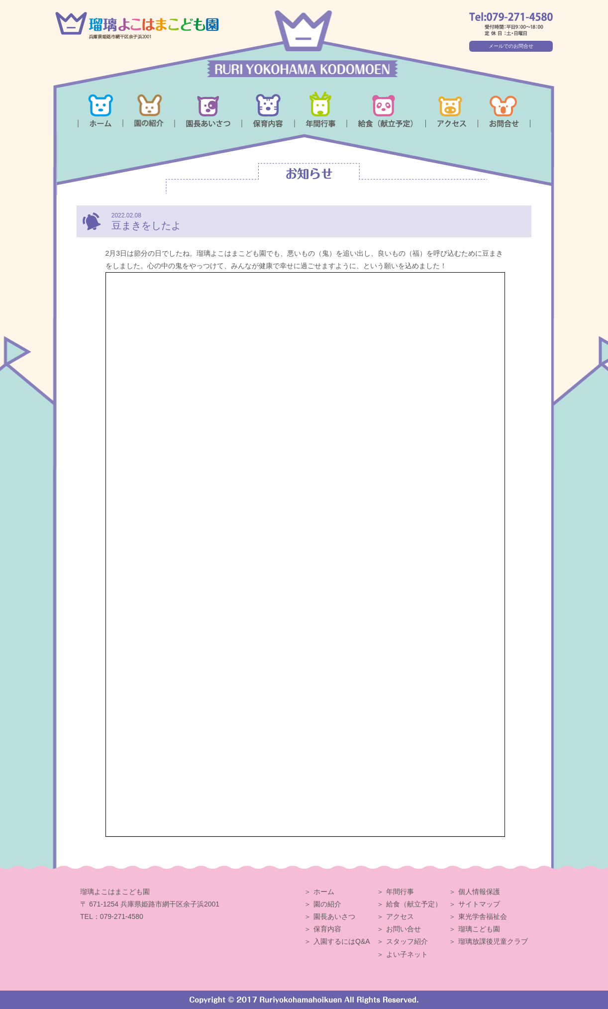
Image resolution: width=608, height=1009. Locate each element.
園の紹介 (327, 904)
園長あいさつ (334, 916)
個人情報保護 (479, 892)
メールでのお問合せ (511, 46)
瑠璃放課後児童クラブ (493, 941)
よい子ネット (407, 954)
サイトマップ (479, 904)
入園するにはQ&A (341, 941)
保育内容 (327, 929)
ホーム (323, 892)
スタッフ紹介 (407, 941)
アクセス (400, 916)
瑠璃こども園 (479, 929)
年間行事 (400, 892)
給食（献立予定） (414, 904)
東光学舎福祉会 (482, 916)
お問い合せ (403, 929)
